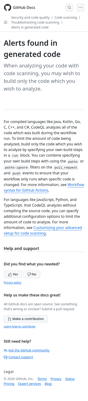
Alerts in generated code (30, 27)
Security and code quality (30, 17)
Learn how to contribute (19, 326)
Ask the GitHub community (27, 350)
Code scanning (65, 17)
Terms (42, 378)
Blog (48, 383)
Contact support (18, 357)
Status (70, 378)
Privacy (56, 378)
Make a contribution (26, 319)
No (31, 274)
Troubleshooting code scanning (35, 22)
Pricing (9, 383)
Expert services (29, 383)
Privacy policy (12, 283)
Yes (13, 274)
